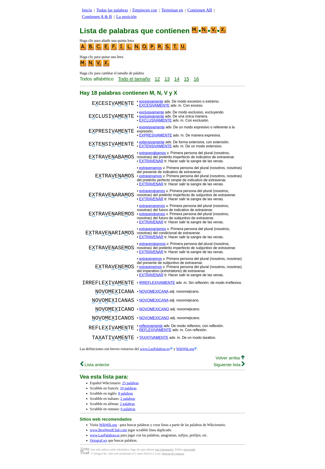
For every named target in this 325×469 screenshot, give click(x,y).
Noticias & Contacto (173, 461)
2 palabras (128, 407)
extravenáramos (152, 191)
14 (176, 78)
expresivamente (152, 127)
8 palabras (125, 401)
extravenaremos (152, 206)
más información (164, 457)
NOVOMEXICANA (154, 293)
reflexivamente (151, 333)
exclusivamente (151, 112)
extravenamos (150, 168)
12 (157, 78)
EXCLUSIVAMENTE (155, 120)
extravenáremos (152, 214)
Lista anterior (94, 372)
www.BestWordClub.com (108, 438)
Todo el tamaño (134, 78)
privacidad (189, 457)
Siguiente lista (229, 372)
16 (196, 78)
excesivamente (151, 101)
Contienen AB (199, 10)
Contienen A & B (97, 16)
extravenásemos (152, 244)
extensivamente (152, 142)
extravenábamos (152, 153)
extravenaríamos (152, 229)
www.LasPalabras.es (155, 357)
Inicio (87, 10)
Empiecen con (144, 10)
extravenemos (150, 259)
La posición (126, 16)
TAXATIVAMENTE (153, 345)
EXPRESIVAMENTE (155, 135)
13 (167, 78)
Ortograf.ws (98, 448)
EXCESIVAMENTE (154, 105)
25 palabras (130, 391)
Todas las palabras (112, 10)
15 (186, 78)
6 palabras (128, 417)
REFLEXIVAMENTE (155, 337)
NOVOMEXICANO (154, 314)
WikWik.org (185, 357)
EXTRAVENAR (151, 161)
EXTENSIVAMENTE (155, 146)
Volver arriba (230, 366)
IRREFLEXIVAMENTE (157, 283)
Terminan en (172, 10)
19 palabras (128, 396)
